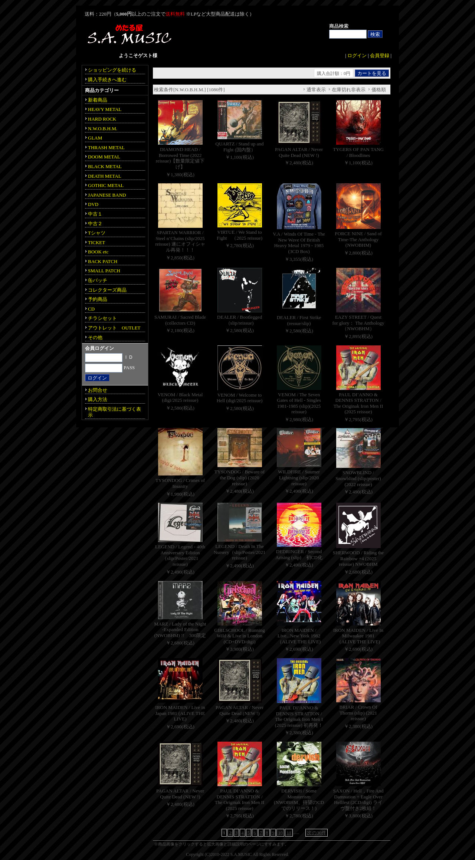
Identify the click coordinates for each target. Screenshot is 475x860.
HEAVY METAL (104, 109)
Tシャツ (96, 233)
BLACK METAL (105, 166)
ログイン (357, 55)
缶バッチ (97, 280)
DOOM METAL (104, 157)
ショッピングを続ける (112, 70)
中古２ (95, 223)
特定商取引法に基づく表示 (114, 412)
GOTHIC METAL (106, 185)
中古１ (95, 214)
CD (91, 309)
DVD (93, 204)
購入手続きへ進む (107, 79)
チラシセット (102, 318)
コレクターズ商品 (107, 290)
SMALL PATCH (104, 270)
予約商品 (97, 299)
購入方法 (97, 399)
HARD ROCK (102, 119)
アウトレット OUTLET (114, 328)
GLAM (95, 138)
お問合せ (97, 390)
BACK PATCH (102, 261)
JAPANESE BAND (107, 195)
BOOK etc (98, 252)
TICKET (96, 242)
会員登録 (379, 55)
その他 (95, 337)
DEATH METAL (104, 176)
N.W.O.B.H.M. (102, 128)
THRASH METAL (106, 147)
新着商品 (97, 100)
